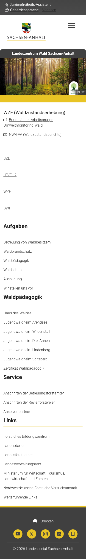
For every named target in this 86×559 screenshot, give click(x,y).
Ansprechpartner (16, 411)
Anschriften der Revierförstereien (29, 402)
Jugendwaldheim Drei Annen (26, 341)
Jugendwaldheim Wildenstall (26, 331)
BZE (6, 158)
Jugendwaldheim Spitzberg (25, 359)
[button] (28, 4)
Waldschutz (12, 270)
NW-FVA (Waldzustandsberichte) (35, 134)
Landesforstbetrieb (18, 455)
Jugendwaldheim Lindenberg (26, 350)
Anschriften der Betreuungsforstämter (33, 393)
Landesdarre (13, 445)
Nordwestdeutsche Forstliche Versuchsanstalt (40, 488)
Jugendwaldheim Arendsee (25, 322)
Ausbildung (12, 279)
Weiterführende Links (20, 497)
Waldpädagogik (16, 260)
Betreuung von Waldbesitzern (27, 242)
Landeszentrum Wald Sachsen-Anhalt (43, 53)
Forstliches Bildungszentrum (26, 436)
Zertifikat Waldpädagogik (23, 368)
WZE (7, 191)
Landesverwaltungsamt (22, 464)
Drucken (43, 521)
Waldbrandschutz (17, 251)
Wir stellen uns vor (18, 288)
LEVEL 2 (10, 175)
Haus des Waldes (17, 313)
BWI (6, 208)
